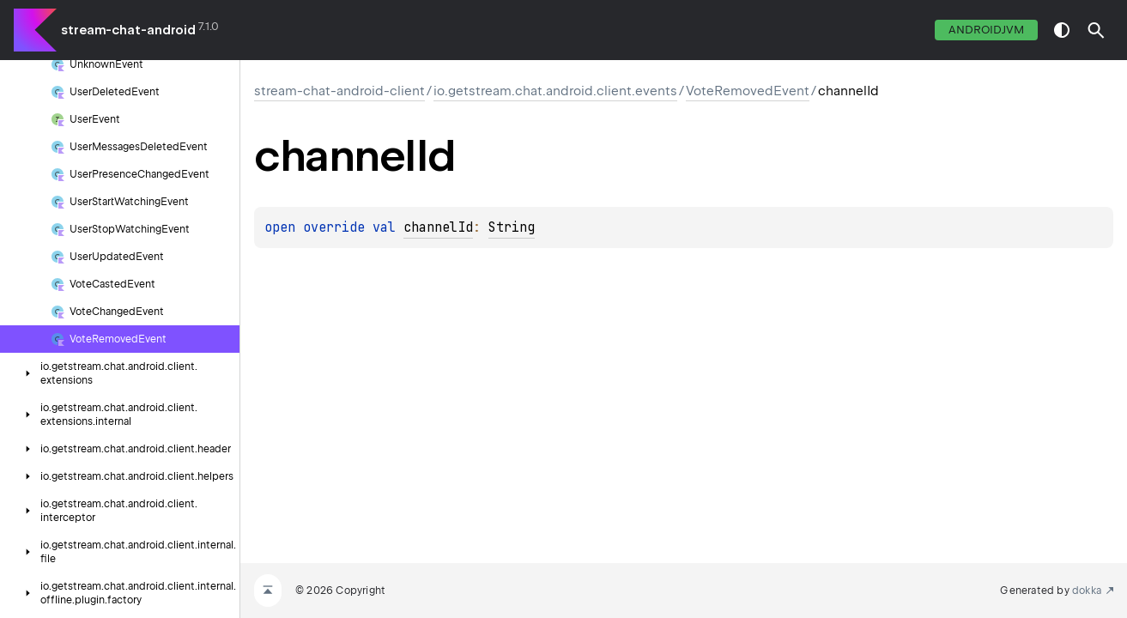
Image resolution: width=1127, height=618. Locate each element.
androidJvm (986, 29)
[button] (1096, 30)
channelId (438, 227)
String (511, 227)
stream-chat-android (128, 30)
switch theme (1062, 30)
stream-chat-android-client (339, 91)
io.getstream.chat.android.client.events (555, 91)
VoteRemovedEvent (747, 91)
